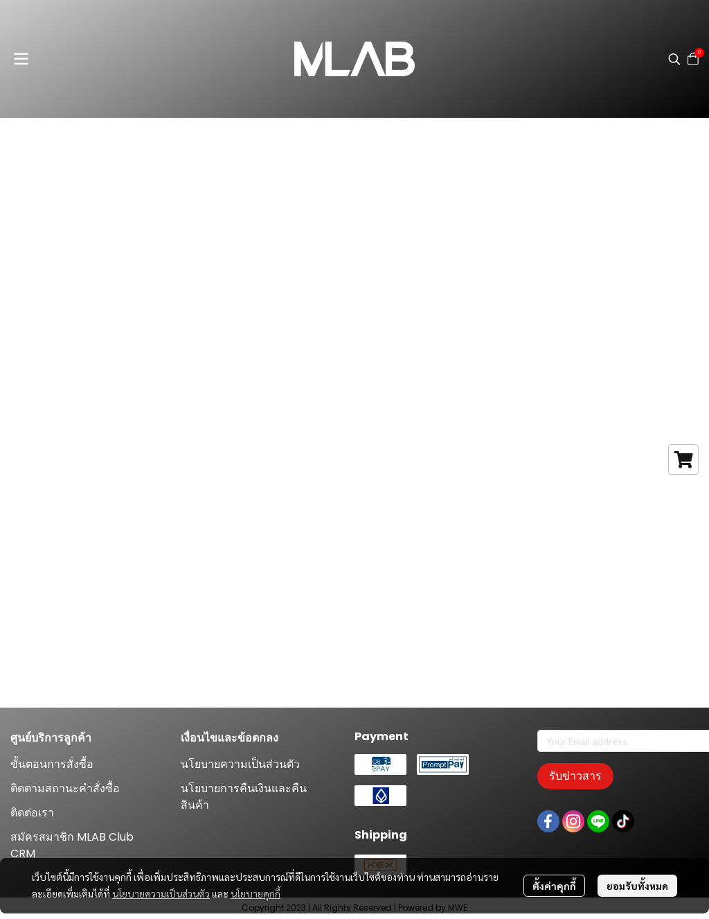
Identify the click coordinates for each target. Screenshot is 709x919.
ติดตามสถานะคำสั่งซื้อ (65, 788)
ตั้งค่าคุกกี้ (554, 885)
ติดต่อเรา (32, 813)
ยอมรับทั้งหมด (637, 885)
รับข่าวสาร (575, 776)
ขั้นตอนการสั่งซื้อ (51, 764)
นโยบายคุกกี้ (255, 893)
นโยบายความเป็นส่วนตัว (161, 893)
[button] (674, 59)
